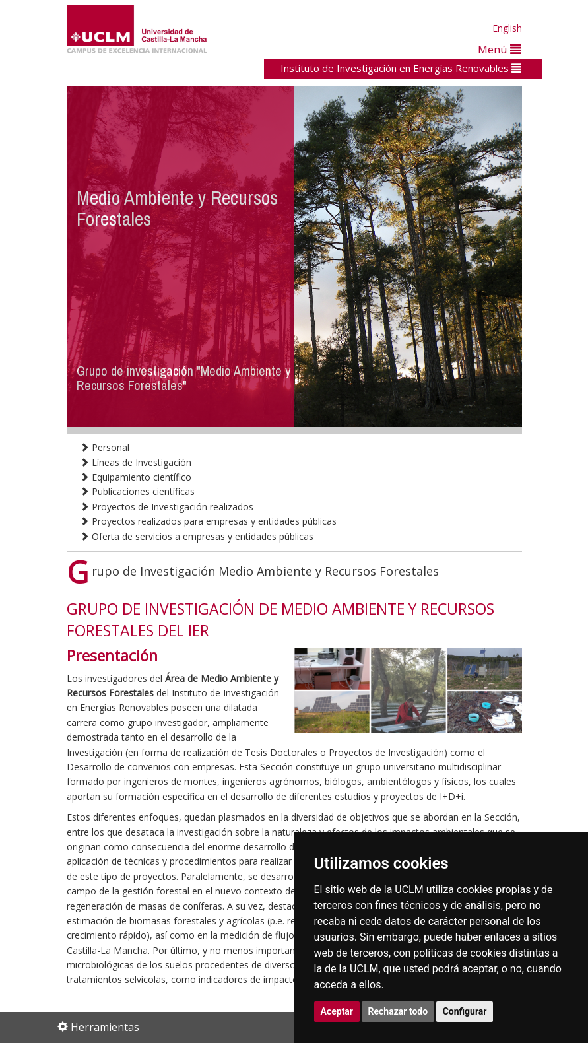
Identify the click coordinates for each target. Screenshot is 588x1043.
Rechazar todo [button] (398, 1011)
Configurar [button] (465, 1011)
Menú (499, 49)
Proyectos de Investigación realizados (166, 506)
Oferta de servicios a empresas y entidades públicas (196, 536)
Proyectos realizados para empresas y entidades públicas (208, 521)
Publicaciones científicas (137, 491)
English (507, 28)
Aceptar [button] (337, 1011)
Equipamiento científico (135, 477)
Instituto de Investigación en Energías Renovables (400, 68)
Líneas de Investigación (135, 462)
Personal (104, 447)
